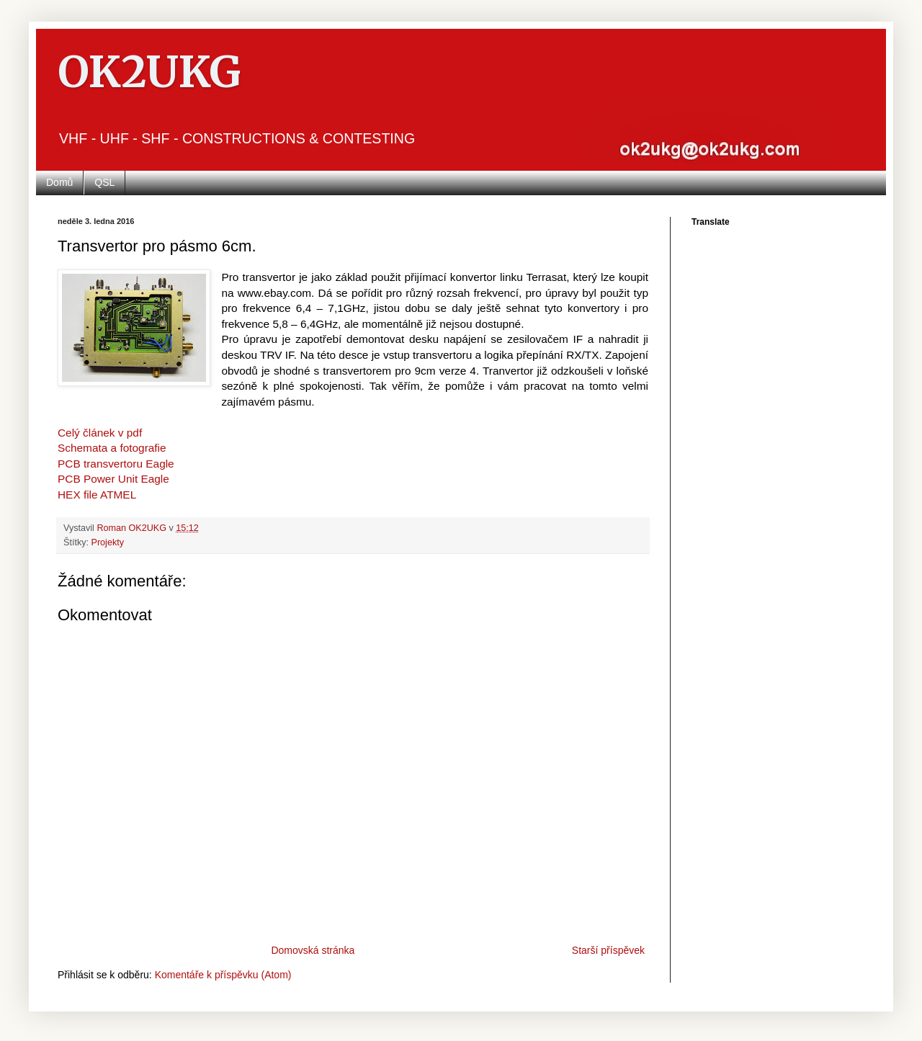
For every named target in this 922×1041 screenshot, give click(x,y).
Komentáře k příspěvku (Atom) (223, 974)
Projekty (108, 542)
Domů (59, 182)
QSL (104, 182)
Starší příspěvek (608, 950)
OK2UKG (149, 72)
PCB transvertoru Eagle (116, 463)
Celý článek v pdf (100, 432)
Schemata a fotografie (112, 448)
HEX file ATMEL (97, 494)
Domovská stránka (312, 950)
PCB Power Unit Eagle (113, 479)
